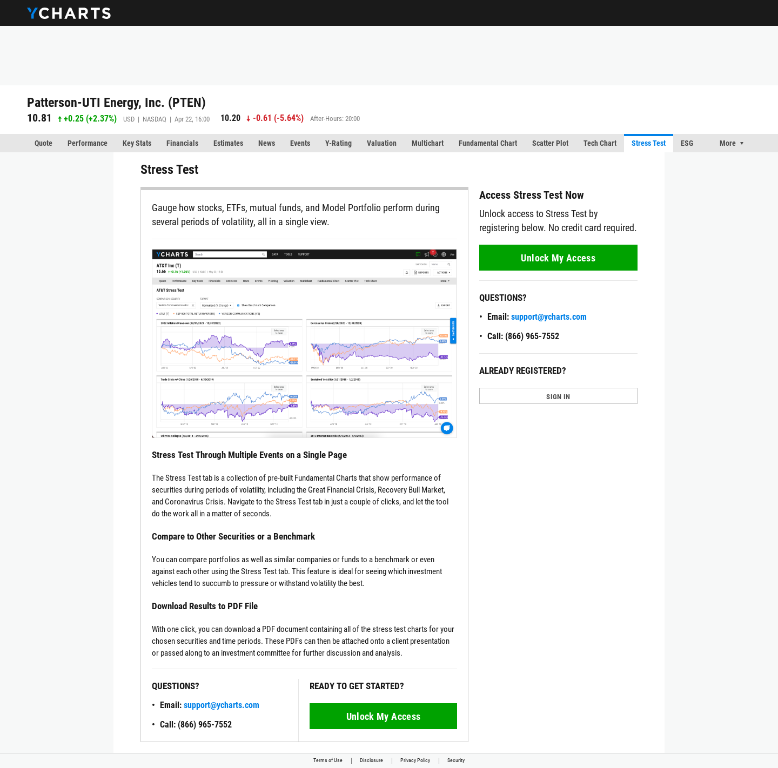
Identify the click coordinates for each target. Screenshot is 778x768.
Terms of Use (328, 760)
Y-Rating (338, 143)
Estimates (228, 143)
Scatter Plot (550, 143)
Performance (88, 143)
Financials (182, 143)
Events (300, 143)
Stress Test (649, 143)
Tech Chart (600, 143)
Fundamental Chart (488, 143)
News (266, 143)
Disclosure (371, 760)
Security (456, 760)
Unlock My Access (383, 716)
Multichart (428, 143)
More (728, 143)
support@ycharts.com (221, 705)
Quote (43, 143)
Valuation (382, 143)
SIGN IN (558, 397)
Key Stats (137, 143)
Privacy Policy (415, 760)
